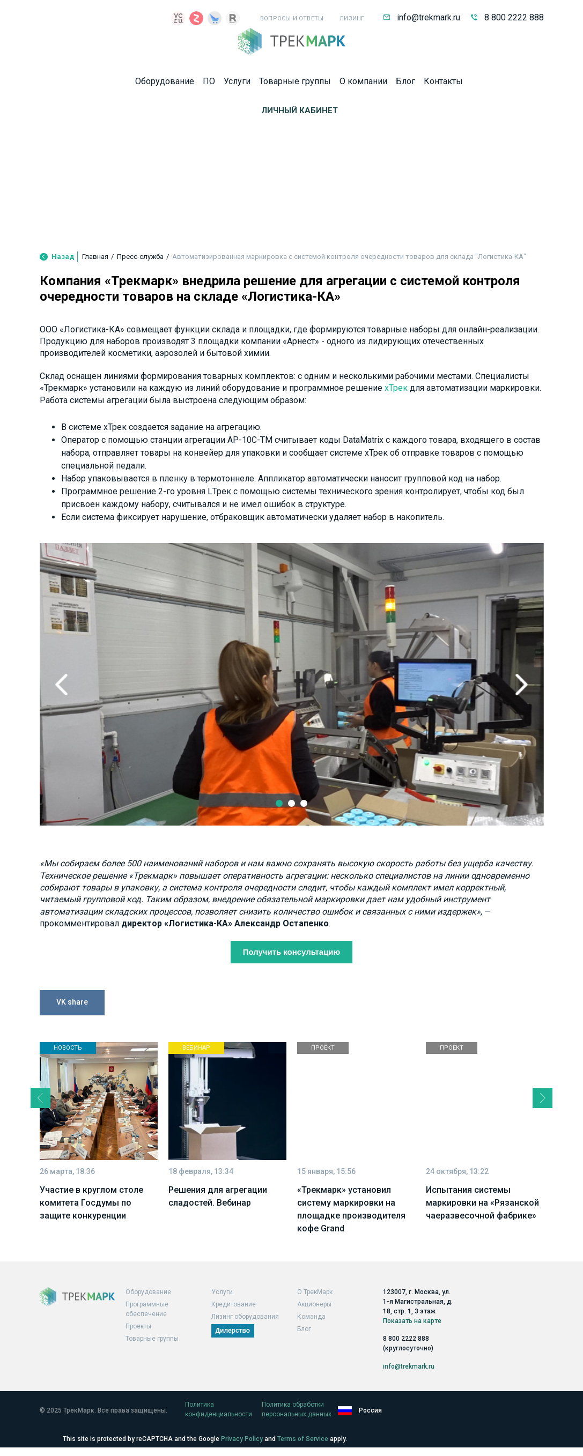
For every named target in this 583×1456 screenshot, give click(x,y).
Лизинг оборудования (245, 1328)
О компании (363, 84)
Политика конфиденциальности (234, 1417)
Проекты (138, 1338)
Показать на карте (412, 1330)
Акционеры (314, 1316)
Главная (95, 293)
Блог (405, 84)
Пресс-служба (140, 293)
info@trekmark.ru (421, 17)
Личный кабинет (299, 113)
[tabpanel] (292, 720)
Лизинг (352, 18)
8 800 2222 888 (507, 17)
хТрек (396, 424)
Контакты (443, 84)
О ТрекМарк (315, 1304)
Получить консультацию (291, 989)
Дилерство (233, 1342)
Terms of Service (302, 1439)
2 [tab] (291, 828)
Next (509, 720)
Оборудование (164, 84)
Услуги (237, 84)
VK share (72, 1040)
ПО (209, 84)
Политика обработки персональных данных (370, 1417)
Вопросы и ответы (291, 18)
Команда (311, 1328)
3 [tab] (305, 828)
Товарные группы (295, 84)
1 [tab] (278, 828)
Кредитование (233, 1316)
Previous (75, 720)
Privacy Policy (242, 1439)
